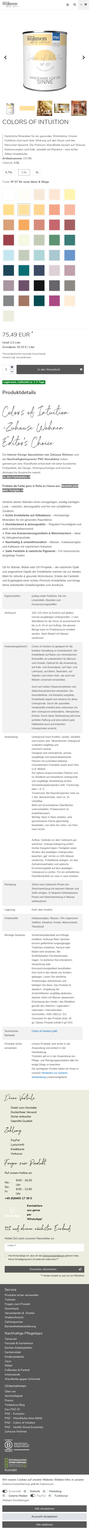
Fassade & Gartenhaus (19, 1343)
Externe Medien (18, 1496)
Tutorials (10, 1299)
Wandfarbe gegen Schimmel (22, 1379)
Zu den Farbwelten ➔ (16, 477)
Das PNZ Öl (12, 1409)
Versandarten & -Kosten (20, 1313)
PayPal (41, 1496)
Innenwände (12, 1374)
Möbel (8, 1365)
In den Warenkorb (60, 369)
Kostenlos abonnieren (55, 1269)
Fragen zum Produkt (17, 1304)
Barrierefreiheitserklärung (20, 1326)
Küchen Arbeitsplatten (18, 1348)
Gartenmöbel (13, 1352)
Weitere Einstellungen (15, 1500)
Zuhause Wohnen (16, 1431)
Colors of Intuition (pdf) (44, 1031)
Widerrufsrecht (14, 1317)
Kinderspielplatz (14, 1357)
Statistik (35, 1491)
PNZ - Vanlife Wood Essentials (24, 1427)
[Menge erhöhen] (12, 367)
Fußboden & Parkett (17, 1370)
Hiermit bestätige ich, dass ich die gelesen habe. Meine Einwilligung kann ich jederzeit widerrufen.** (43, 1257)
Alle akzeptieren (44, 1508)
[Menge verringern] (12, 371)
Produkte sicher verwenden (21, 1295)
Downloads (12, 1308)
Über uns (10, 1391)
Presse (9, 1400)
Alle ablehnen (44, 1524)
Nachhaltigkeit (14, 1396)
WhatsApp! (34, 1219)
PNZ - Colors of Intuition (20, 1423)
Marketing (55, 1491)
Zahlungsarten (14, 1322)
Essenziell (15, 1491)
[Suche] (74, 5)
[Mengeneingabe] (6, 369)
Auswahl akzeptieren (44, 1516)
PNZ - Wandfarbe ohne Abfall (23, 1418)
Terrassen (11, 1339)
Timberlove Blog (15, 1405)
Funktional (61, 1496)
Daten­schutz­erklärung (16, 1484)
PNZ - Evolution (14, 1414)
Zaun (8, 1361)
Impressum (46, 1484)
